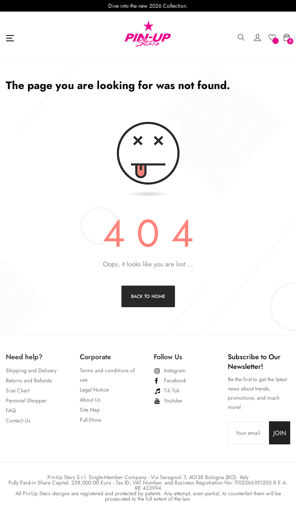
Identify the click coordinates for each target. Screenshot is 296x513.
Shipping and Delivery (31, 370)
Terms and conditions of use (107, 375)
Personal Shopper (26, 400)
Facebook (175, 380)
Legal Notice (94, 390)
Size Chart (17, 390)
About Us (90, 400)
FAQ (11, 410)
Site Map (90, 410)
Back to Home (148, 296)
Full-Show (90, 420)
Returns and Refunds (29, 380)
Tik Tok (172, 390)
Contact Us (18, 420)
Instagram (175, 370)
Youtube (173, 400)
